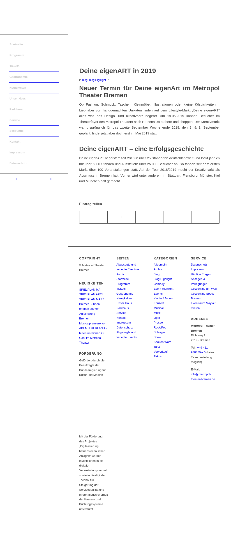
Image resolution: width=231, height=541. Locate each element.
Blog (85, 80)
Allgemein (160, 264)
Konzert (159, 303)
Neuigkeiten (124, 298)
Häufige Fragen (201, 274)
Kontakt (121, 317)
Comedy (159, 284)
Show (157, 337)
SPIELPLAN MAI (90, 289)
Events (158, 293)
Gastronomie (124, 293)
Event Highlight (163, 288)
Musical (159, 308)
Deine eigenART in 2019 (117, 70)
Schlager (159, 332)
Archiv (158, 269)
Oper (157, 317)
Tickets (121, 288)
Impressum (123, 322)
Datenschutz (124, 327)
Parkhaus (122, 308)
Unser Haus (124, 303)
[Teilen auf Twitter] (121, 217)
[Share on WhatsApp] (149, 217)
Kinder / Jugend (164, 298)
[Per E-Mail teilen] (205, 217)
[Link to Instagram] (51, 179)
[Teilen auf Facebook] (93, 217)
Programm (123, 284)
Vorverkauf (161, 351)
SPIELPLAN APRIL (91, 294)
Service (121, 312)
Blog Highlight (97, 80)
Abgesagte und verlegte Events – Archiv (127, 269)
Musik (157, 312)
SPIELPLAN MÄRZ (91, 299)
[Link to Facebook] (17, 179)
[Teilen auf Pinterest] (178, 217)
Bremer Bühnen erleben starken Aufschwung (89, 308)
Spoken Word (162, 342)
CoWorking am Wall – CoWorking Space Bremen (205, 293)
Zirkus (158, 356)
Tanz (157, 346)
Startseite (122, 279)
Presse (158, 322)
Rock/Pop (160, 327)
